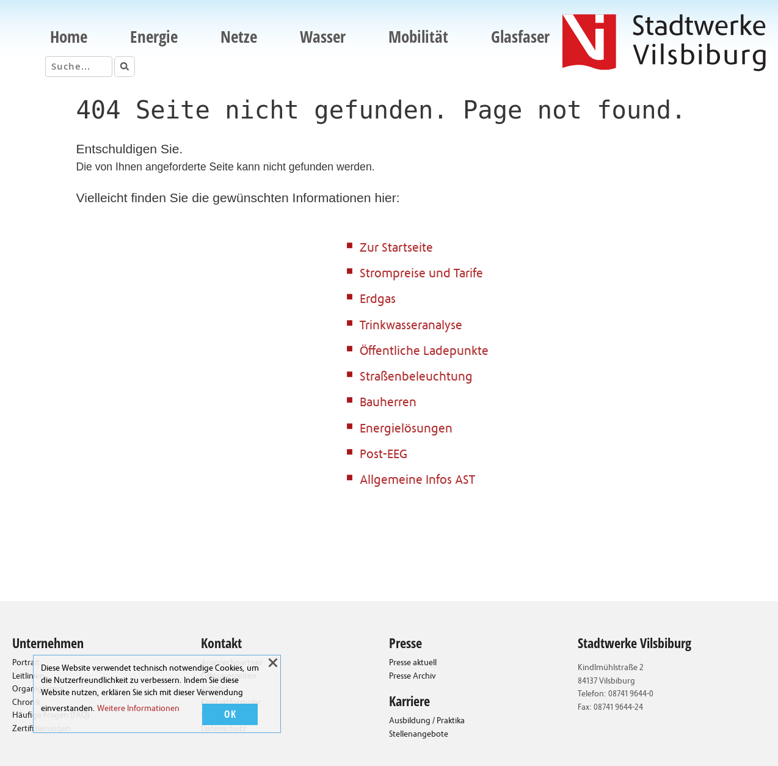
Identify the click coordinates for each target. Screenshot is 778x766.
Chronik (26, 703)
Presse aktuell (413, 663)
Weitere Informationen (138, 709)
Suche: (39, 66)
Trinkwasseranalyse (411, 326)
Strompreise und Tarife (421, 274)
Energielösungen (406, 429)
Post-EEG (383, 455)
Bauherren (388, 403)
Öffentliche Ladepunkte (424, 352)
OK (230, 714)
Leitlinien (28, 677)
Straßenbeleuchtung (416, 377)
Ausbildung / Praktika (427, 721)
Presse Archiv (412, 677)
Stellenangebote (418, 735)
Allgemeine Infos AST (417, 481)
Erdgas (378, 300)
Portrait (26, 663)
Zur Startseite (396, 249)
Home (68, 36)
